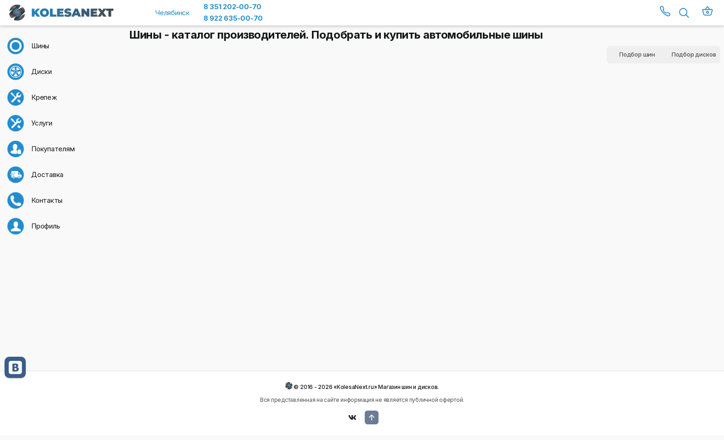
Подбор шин (637, 54)
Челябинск (172, 12)
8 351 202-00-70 (232, 6)
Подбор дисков (694, 54)
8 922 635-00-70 (233, 18)
